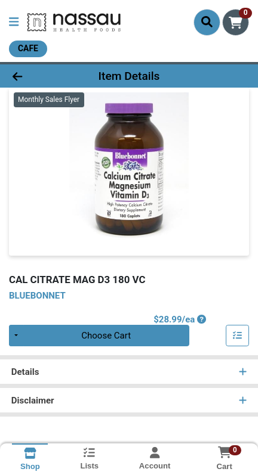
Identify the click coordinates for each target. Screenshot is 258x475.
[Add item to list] (238, 335)
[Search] (207, 22)
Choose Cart (106, 335)
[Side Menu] (14, 22)
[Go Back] (39, 76)
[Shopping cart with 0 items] (235, 22)
